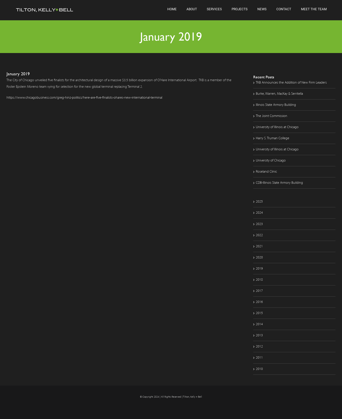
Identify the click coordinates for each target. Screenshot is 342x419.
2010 (259, 369)
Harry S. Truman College (272, 138)
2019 (259, 268)
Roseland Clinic (266, 171)
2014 (259, 324)
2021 (259, 246)
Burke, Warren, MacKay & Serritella (279, 94)
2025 (259, 201)
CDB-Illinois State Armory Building (279, 183)
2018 (259, 280)
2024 (259, 213)
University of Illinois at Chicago (277, 127)
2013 (259, 335)
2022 (259, 235)
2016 (259, 302)
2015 (259, 313)
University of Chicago (271, 160)
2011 (259, 357)
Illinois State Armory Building (276, 105)
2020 (259, 257)
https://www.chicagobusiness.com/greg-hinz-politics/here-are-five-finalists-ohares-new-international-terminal (84, 98)
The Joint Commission (271, 116)
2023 (259, 224)
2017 (259, 291)
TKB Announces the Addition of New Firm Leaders (291, 82)
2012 (259, 346)
